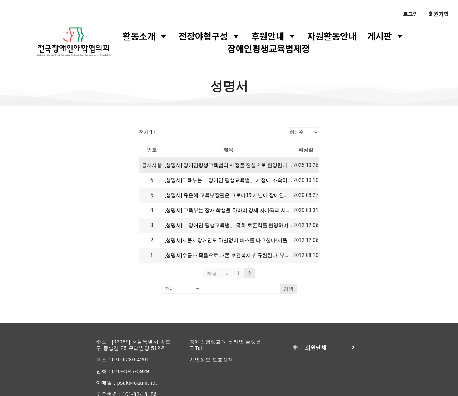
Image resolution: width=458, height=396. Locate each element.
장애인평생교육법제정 (269, 48)
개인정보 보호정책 (212, 359)
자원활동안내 (332, 36)
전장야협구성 (209, 36)
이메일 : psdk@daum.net (126, 383)
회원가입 (439, 14)
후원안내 (274, 36)
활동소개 (145, 36)
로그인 (410, 14)
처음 (212, 273)
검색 (288, 289)
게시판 (385, 36)
